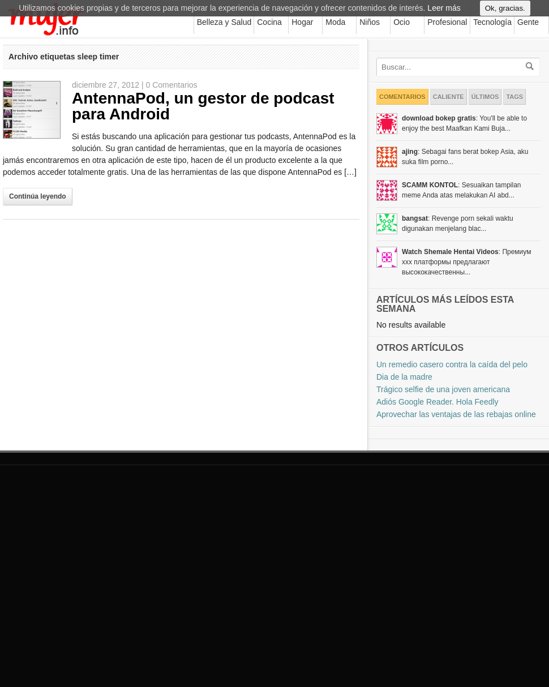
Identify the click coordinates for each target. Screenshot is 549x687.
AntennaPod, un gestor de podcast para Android (203, 106)
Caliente (448, 96)
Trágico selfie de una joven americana (443, 389)
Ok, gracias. (505, 12)
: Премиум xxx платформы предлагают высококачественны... (466, 262)
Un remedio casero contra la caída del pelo (451, 364)
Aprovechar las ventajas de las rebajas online (456, 414)
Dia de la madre (404, 376)
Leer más (443, 11)
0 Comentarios (172, 84)
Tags (514, 96)
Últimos (485, 96)
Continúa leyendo (37, 196)
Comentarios (402, 96)
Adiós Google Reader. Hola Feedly (437, 401)
